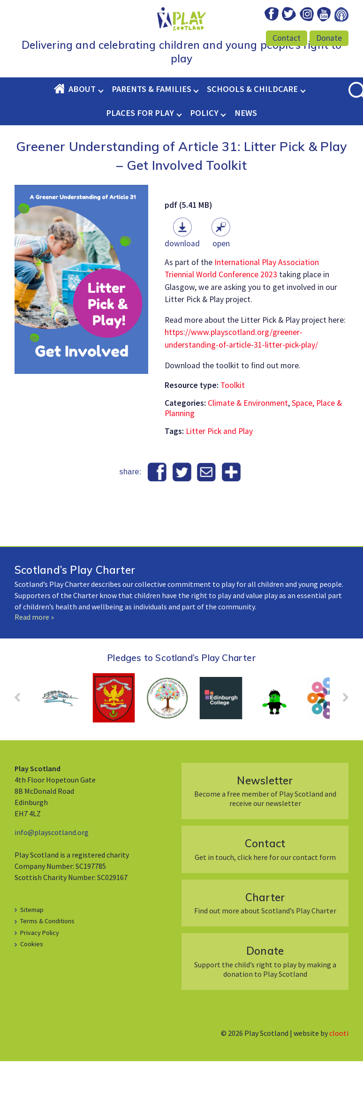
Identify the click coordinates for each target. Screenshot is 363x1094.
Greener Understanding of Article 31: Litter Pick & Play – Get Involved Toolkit (181, 187)
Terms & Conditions (47, 954)
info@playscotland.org (52, 865)
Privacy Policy (39, 965)
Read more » (34, 649)
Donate (329, 38)
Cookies (31, 976)
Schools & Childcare (252, 121)
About (82, 121)
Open (221, 276)
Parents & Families (151, 121)
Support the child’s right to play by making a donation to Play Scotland (265, 994)
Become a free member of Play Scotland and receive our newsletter (265, 823)
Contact (286, 38)
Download (182, 276)
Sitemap (32, 942)
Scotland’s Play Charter (75, 602)
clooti (338, 1066)
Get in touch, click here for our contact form (265, 881)
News (245, 145)
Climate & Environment (248, 436)
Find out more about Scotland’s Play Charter (265, 935)
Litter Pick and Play (219, 464)
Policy (204, 145)
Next (340, 733)
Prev (22, 733)
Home (61, 121)
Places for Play (140, 145)
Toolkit (232, 418)
